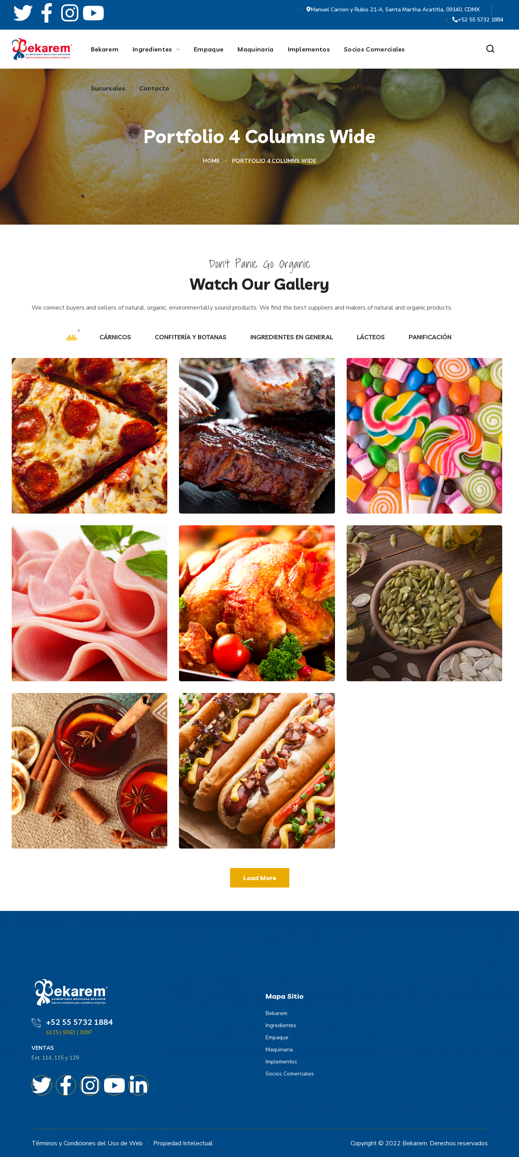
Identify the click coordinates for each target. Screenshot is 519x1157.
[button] (490, 49)
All (72, 337)
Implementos (281, 1062)
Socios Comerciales (290, 1074)
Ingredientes (281, 1025)
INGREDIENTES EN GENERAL (292, 337)
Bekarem (276, 1013)
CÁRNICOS (116, 337)
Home (211, 161)
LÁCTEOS (371, 337)
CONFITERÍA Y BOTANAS (191, 337)
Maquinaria (279, 1049)
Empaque (277, 1037)
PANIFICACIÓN (431, 337)
